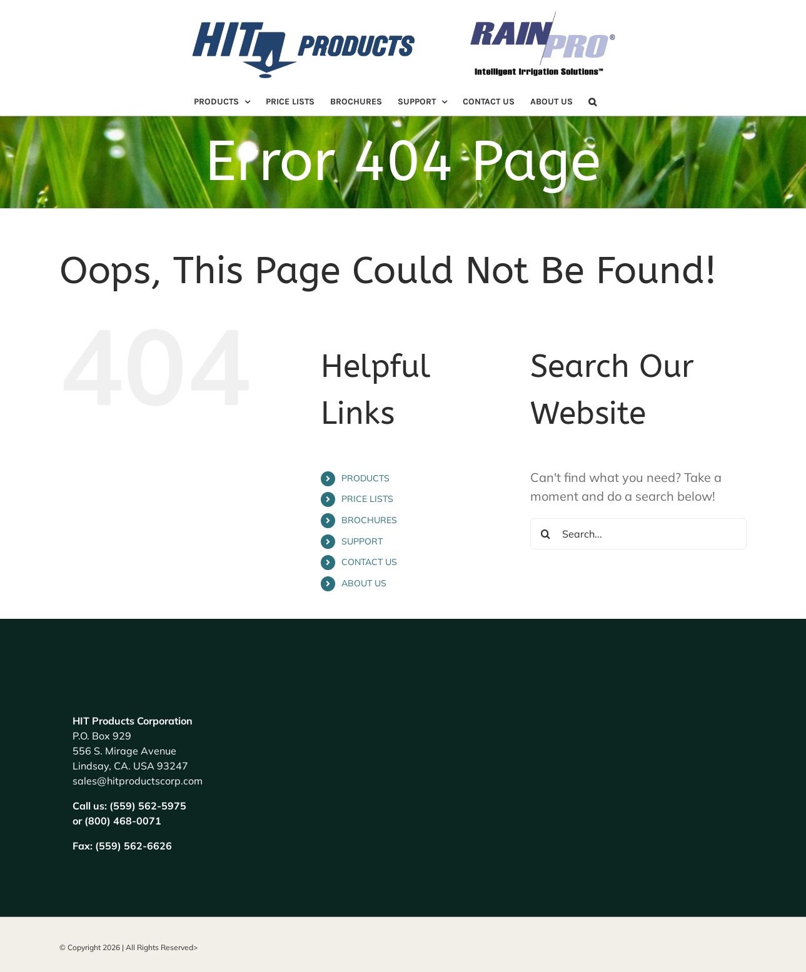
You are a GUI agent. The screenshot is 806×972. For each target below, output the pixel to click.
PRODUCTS (365, 478)
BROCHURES (369, 520)
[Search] (546, 533)
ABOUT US (363, 583)
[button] (592, 102)
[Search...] (638, 533)
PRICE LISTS (367, 498)
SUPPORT (362, 541)
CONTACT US (369, 562)
